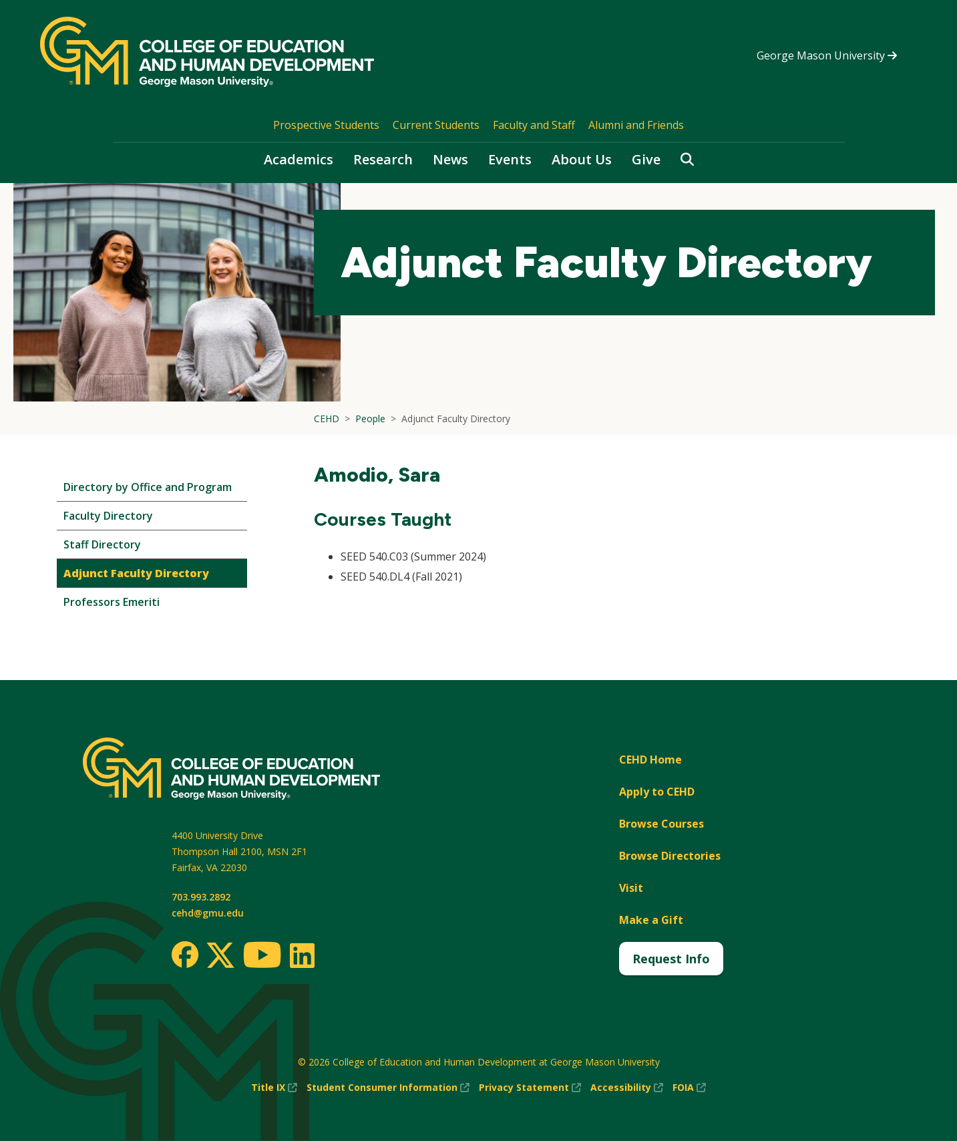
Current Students (436, 125)
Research (383, 159)
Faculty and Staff (534, 125)
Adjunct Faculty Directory (136, 573)
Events (510, 159)
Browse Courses (661, 823)
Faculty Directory (108, 515)
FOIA (689, 1088)
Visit (631, 887)
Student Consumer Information (388, 1088)
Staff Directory (102, 544)
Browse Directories (670, 855)
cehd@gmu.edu (208, 913)
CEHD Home (650, 759)
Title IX (274, 1088)
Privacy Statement (530, 1088)
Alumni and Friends (636, 125)
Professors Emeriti (111, 602)
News (450, 159)
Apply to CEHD (657, 791)
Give (646, 159)
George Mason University (827, 55)
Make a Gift (651, 920)
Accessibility (626, 1088)
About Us (582, 159)
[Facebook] (185, 954)
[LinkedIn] (302, 955)
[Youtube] (262, 957)
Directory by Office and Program (147, 487)
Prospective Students (326, 125)
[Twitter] (220, 956)
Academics (298, 159)
